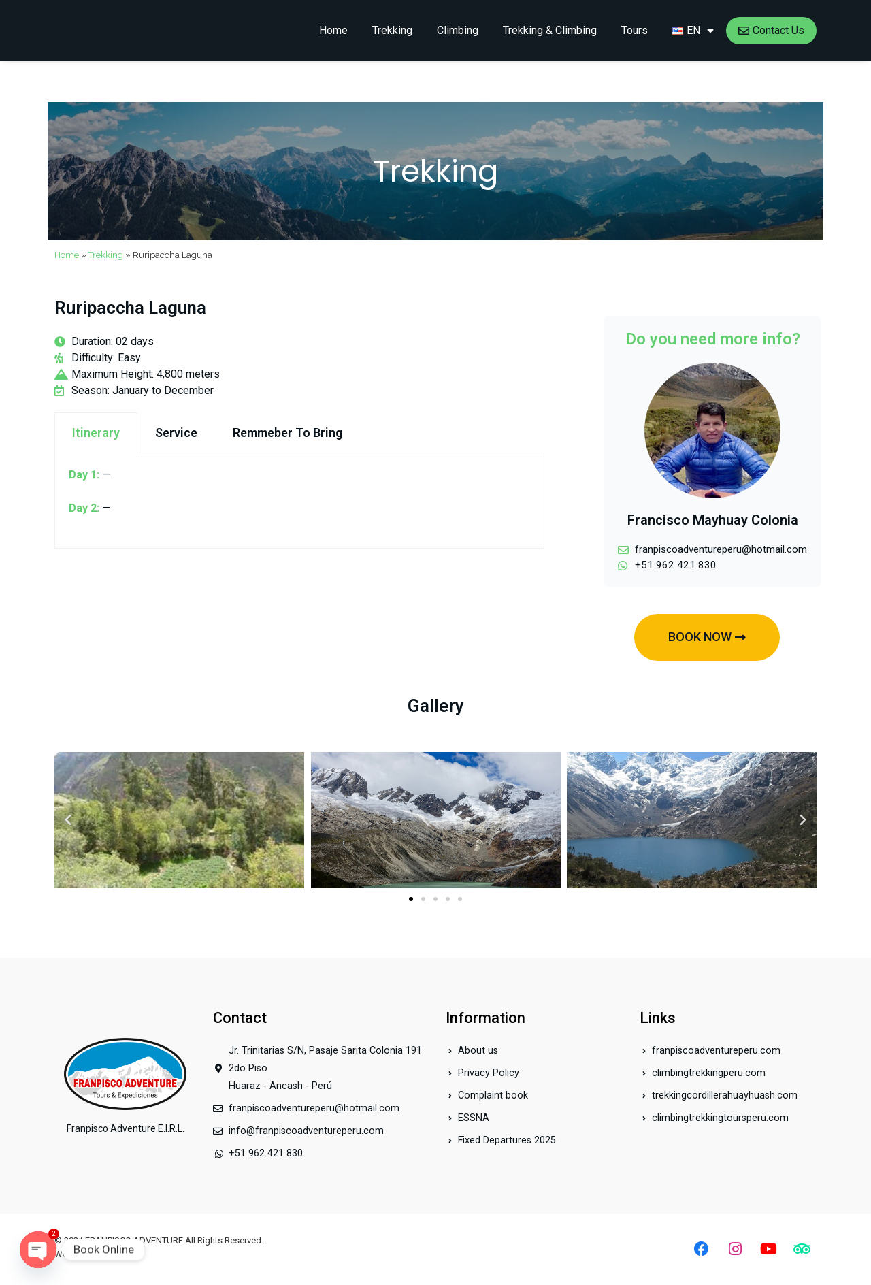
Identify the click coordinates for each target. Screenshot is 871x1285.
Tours (634, 30)
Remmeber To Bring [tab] (287, 432)
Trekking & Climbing (550, 30)
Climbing (457, 30)
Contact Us (771, 30)
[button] (411, 900)
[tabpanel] (299, 501)
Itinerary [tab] (96, 432)
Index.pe (117, 1254)
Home (333, 30)
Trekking (392, 30)
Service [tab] (176, 432)
